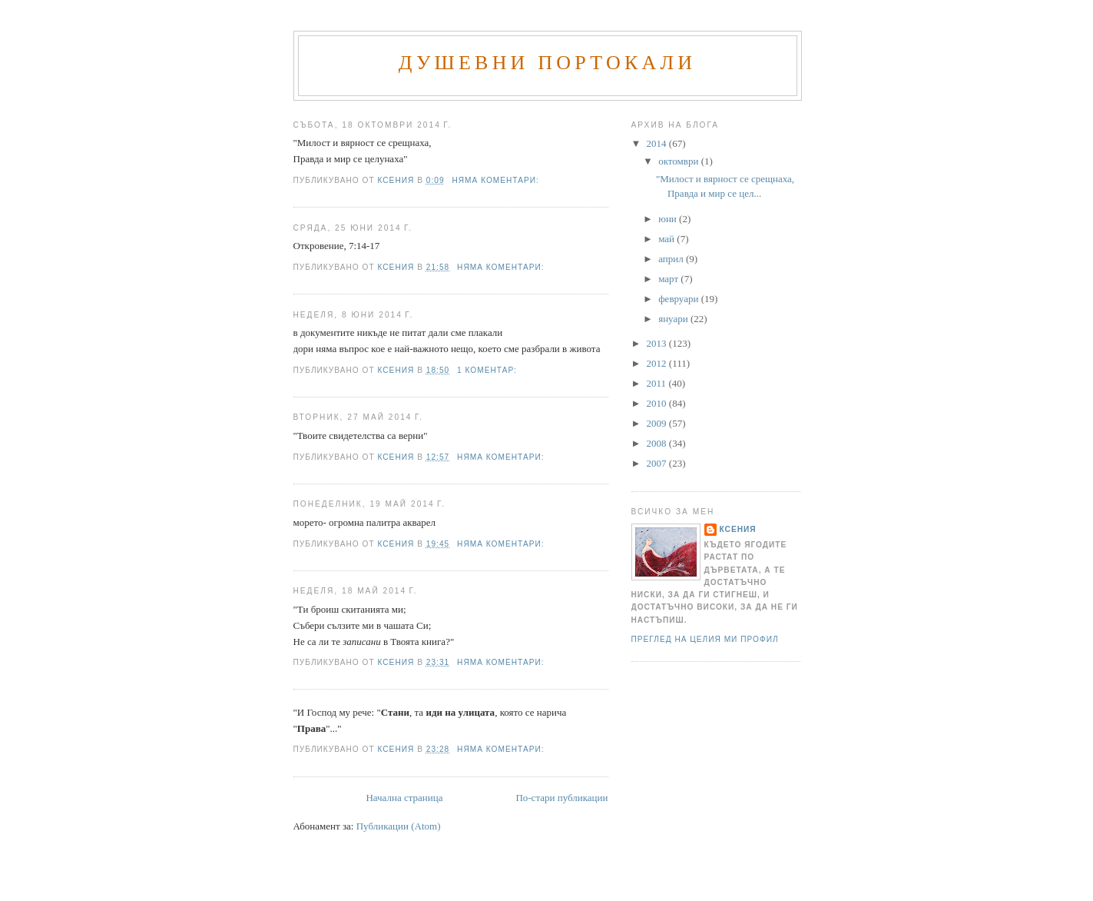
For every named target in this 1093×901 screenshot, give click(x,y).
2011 (658, 383)
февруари (679, 298)
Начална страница (404, 797)
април (672, 258)
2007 (658, 463)
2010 (658, 403)
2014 (658, 143)
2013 (658, 343)
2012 (658, 363)
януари (674, 318)
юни (668, 218)
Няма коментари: (497, 180)
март (669, 278)
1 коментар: (488, 370)
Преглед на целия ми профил (705, 639)
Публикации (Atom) (398, 826)
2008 (658, 443)
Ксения (738, 529)
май (667, 238)
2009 (658, 423)
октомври (679, 161)
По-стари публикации (561, 797)
